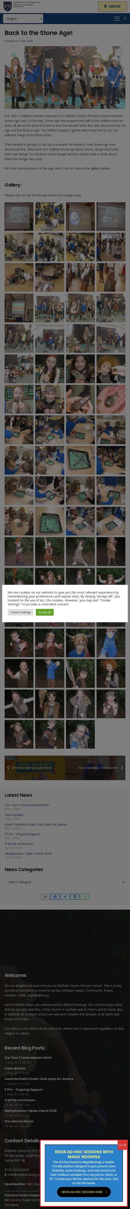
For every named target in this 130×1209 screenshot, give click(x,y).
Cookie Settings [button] (20, 612)
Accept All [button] (44, 612)
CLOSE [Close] (122, 1145)
